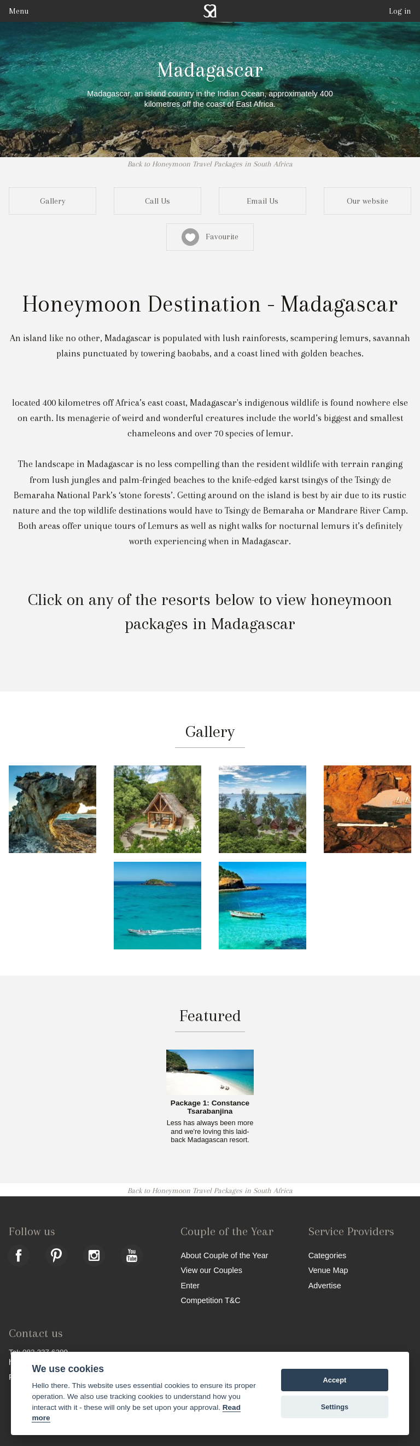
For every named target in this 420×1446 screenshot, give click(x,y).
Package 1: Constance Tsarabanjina (210, 1107)
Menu (18, 11)
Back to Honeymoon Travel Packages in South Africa (210, 164)
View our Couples (211, 1270)
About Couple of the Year (224, 1255)
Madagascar (210, 69)
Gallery (53, 201)
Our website (367, 201)
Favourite (210, 237)
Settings (334, 1407)
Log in (400, 11)
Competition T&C (210, 1300)
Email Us (262, 201)
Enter (189, 1285)
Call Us (157, 201)
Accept (335, 1380)
